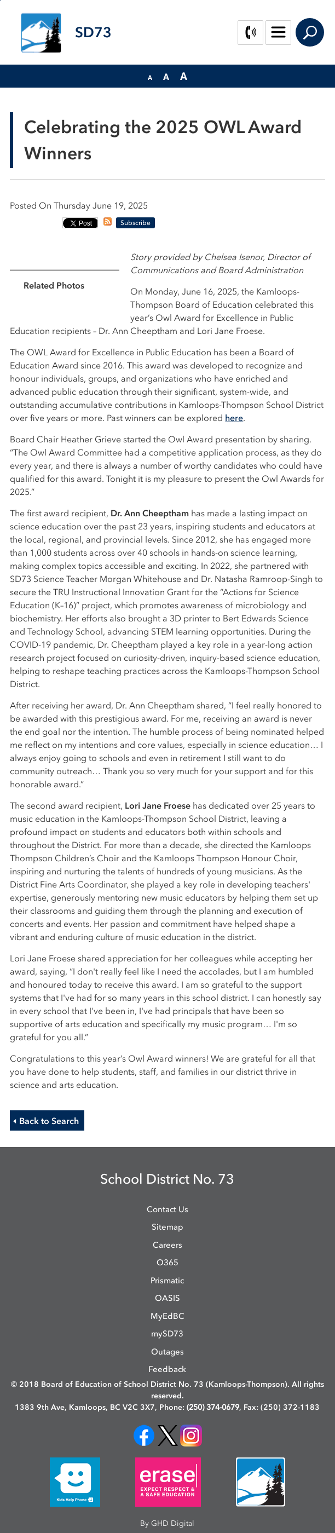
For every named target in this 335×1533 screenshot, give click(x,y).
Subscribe (135, 223)
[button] (150, 76)
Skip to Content (0, 0)
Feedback (167, 1369)
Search (310, 32)
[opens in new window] (144, 1434)
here (234, 417)
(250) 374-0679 (213, 1407)
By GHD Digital (167, 1523)
